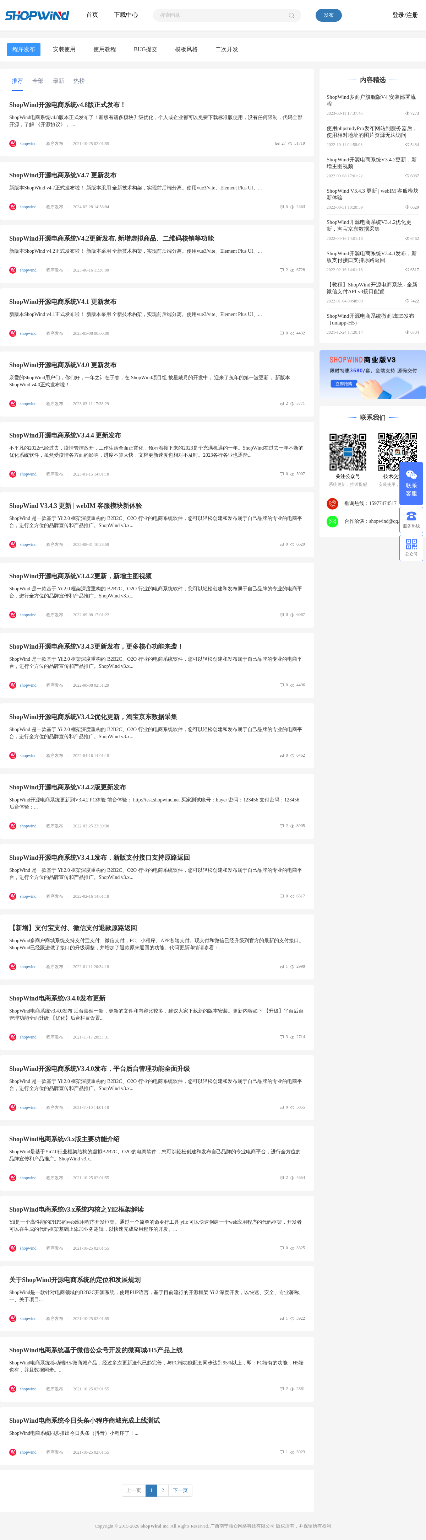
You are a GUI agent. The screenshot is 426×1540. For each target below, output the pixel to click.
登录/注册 (405, 15)
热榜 (79, 81)
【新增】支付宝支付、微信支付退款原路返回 (73, 928)
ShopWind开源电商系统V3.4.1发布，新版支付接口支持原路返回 (99, 857)
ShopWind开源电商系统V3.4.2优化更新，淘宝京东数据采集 (93, 716)
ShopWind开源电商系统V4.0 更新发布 (62, 365)
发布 (329, 15)
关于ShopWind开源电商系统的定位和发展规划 (75, 1279)
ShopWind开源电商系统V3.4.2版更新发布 (67, 787)
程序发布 (23, 49)
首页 (92, 14)
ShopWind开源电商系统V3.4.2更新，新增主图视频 (80, 576)
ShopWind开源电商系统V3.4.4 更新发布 (65, 435)
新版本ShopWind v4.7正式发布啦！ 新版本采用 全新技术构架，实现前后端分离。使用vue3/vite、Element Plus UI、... (135, 188)
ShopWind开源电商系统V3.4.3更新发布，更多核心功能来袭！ (96, 646)
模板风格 (186, 49)
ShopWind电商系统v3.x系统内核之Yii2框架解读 (76, 1209)
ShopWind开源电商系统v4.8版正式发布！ (67, 104)
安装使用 (64, 49)
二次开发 (226, 49)
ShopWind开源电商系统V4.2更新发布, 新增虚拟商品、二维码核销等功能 (111, 238)
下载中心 (126, 14)
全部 (38, 81)
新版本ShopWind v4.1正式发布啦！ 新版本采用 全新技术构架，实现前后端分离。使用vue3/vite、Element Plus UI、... (135, 314)
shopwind (29, 143)
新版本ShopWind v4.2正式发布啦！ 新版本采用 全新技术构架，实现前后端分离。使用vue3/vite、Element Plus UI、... (135, 251)
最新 (58, 81)
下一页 (180, 1490)
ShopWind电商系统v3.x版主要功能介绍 (64, 1139)
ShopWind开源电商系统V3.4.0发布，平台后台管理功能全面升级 (99, 1068)
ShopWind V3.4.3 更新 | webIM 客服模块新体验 (75, 505)
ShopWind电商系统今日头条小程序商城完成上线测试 (84, 1420)
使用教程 (104, 49)
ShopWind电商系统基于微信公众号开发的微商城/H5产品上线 (95, 1350)
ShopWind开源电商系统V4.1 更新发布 (62, 301)
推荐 (17, 81)
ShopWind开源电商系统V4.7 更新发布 (62, 175)
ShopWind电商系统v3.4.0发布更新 (57, 998)
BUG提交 (145, 49)
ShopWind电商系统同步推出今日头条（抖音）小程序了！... (73, 1433)
